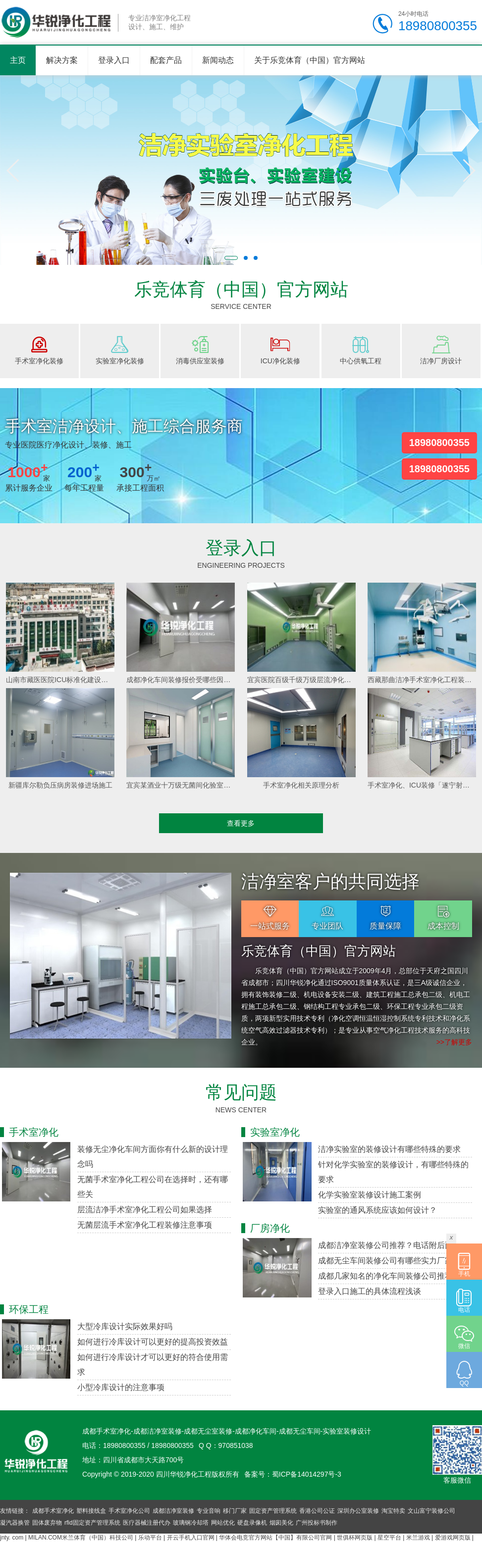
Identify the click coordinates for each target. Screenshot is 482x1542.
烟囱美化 (281, 1522)
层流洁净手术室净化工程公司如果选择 (144, 1209)
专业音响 (208, 1510)
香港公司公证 (317, 1510)
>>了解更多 (454, 1042)
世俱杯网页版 (355, 1537)
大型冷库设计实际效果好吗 (124, 1326)
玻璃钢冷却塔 (191, 1522)
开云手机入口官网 (190, 1537)
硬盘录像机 (252, 1522)
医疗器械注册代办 (146, 1522)
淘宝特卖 (393, 1510)
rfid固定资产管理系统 (92, 1522)
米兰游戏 (418, 1537)
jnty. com (11, 1537)
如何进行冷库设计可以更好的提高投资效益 (152, 1342)
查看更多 (241, 823)
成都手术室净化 (53, 1510)
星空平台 (389, 1537)
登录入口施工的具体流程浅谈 (369, 1291)
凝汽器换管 (15, 1522)
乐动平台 (150, 1537)
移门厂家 (235, 1510)
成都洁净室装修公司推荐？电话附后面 (385, 1245)
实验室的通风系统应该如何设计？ (377, 1210)
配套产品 (166, 60)
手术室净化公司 (129, 1510)
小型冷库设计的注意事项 (120, 1387)
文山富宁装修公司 (431, 1510)
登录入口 (114, 60)
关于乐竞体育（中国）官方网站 (309, 60)
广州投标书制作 (316, 1522)
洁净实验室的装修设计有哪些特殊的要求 (389, 1149)
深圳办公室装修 (358, 1510)
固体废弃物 (47, 1522)
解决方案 (62, 60)
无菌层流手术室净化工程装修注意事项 (144, 1225)
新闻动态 (218, 60)
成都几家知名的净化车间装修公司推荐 (385, 1276)
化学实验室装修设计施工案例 (369, 1195)
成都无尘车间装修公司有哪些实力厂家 (385, 1260)
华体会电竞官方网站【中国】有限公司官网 (275, 1537)
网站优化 (223, 1522)
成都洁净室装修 (173, 1510)
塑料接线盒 (91, 1510)
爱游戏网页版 (453, 1537)
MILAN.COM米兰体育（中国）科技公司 (80, 1537)
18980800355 (439, 442)
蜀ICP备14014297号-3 (306, 1474)
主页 (18, 60)
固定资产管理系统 (273, 1510)
